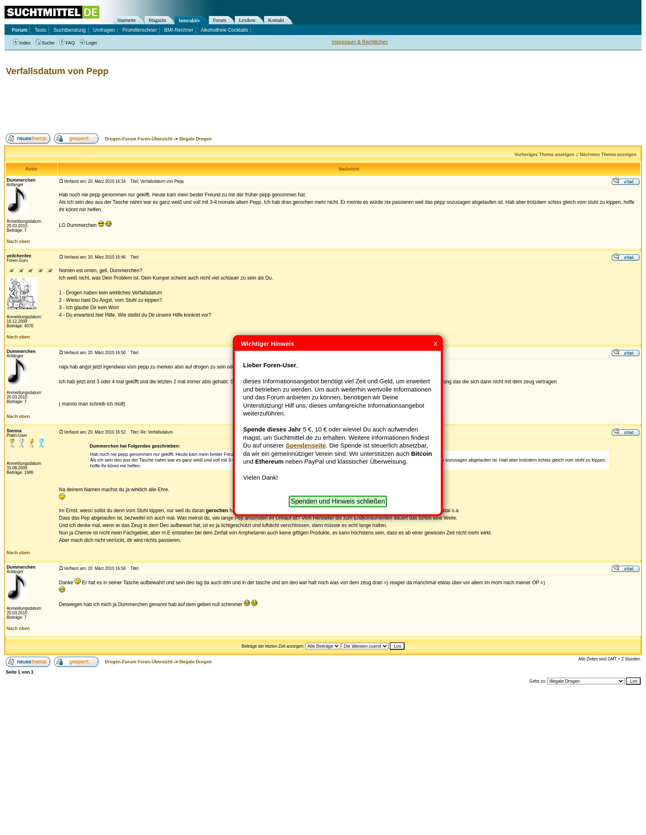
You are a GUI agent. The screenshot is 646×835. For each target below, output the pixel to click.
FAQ (67, 42)
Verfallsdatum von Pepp (57, 71)
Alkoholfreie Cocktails (224, 30)
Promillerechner (139, 30)
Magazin (157, 20)
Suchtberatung (70, 30)
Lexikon (247, 20)
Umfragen (104, 30)
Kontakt (276, 20)
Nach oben (18, 241)
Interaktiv (189, 20)
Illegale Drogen (195, 138)
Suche (44, 42)
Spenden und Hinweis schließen (338, 501)
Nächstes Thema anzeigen (608, 154)
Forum (219, 20)
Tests (40, 30)
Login (88, 42)
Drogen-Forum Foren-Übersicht (138, 138)
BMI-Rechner (179, 30)
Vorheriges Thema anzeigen (544, 154)
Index (21, 42)
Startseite (126, 20)
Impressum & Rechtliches (360, 42)
